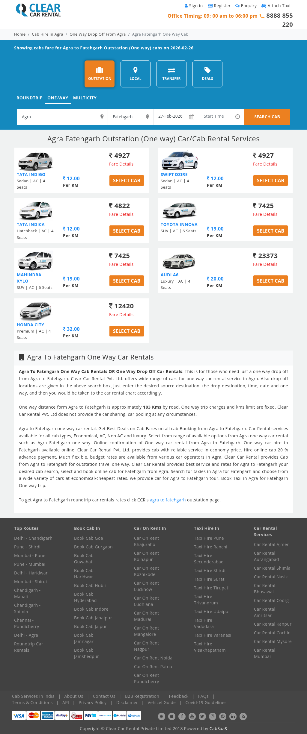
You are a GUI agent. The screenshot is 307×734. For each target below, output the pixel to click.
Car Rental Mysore (273, 641)
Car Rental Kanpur (273, 624)
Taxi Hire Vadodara (204, 623)
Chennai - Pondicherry (26, 623)
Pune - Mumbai (29, 564)
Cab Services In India (33, 696)
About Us (73, 696)
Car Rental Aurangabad (266, 556)
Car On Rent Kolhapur (146, 556)
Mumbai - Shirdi (30, 581)
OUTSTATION (100, 73)
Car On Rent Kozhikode (146, 571)
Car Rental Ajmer (271, 544)
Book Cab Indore (91, 609)
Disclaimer (127, 702)
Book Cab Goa (88, 538)
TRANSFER (171, 73)
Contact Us (104, 696)
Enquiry (246, 5)
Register (219, 5)
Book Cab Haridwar (84, 574)
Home (19, 34)
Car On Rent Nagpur (146, 646)
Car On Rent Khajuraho (146, 541)
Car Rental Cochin (272, 633)
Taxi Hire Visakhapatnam (210, 647)
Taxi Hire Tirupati (212, 588)
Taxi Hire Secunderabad (209, 559)
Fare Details (121, 164)
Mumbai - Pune (29, 555)
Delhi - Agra (26, 635)
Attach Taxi (276, 5)
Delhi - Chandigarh (33, 538)
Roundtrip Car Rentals (28, 647)
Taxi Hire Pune (209, 538)
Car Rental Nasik (271, 577)
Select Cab (126, 180)
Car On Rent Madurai (146, 616)
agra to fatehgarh (168, 500)
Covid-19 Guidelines (206, 702)
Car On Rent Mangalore (146, 631)
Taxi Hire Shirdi (209, 570)
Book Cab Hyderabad (85, 597)
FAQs (203, 696)
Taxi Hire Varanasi (212, 635)
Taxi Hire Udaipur (212, 611)
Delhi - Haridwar (31, 573)
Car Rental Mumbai (264, 653)
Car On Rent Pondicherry (146, 678)
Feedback (179, 696)
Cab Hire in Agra (47, 34)
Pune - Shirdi (27, 547)
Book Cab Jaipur (90, 626)
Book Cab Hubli (90, 585)
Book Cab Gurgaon (93, 547)
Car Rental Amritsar (264, 612)
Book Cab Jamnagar (84, 638)
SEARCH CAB (267, 116)
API (65, 702)
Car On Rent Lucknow (146, 586)
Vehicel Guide (162, 702)
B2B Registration (142, 696)
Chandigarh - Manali (27, 593)
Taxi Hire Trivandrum (206, 600)
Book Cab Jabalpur (93, 618)
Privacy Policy (93, 702)
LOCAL (135, 73)
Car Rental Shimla (272, 568)
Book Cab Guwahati (84, 559)
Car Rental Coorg (271, 600)
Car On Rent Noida (153, 658)
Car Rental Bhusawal (264, 589)
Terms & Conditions (32, 702)
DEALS (207, 73)
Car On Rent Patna (153, 666)
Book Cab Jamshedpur (86, 653)
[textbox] (62, 116)
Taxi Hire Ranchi (210, 547)
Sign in (194, 5)
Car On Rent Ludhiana (146, 601)
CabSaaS (218, 728)
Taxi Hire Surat (209, 579)
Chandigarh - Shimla (27, 608)
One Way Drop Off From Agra (98, 34)
